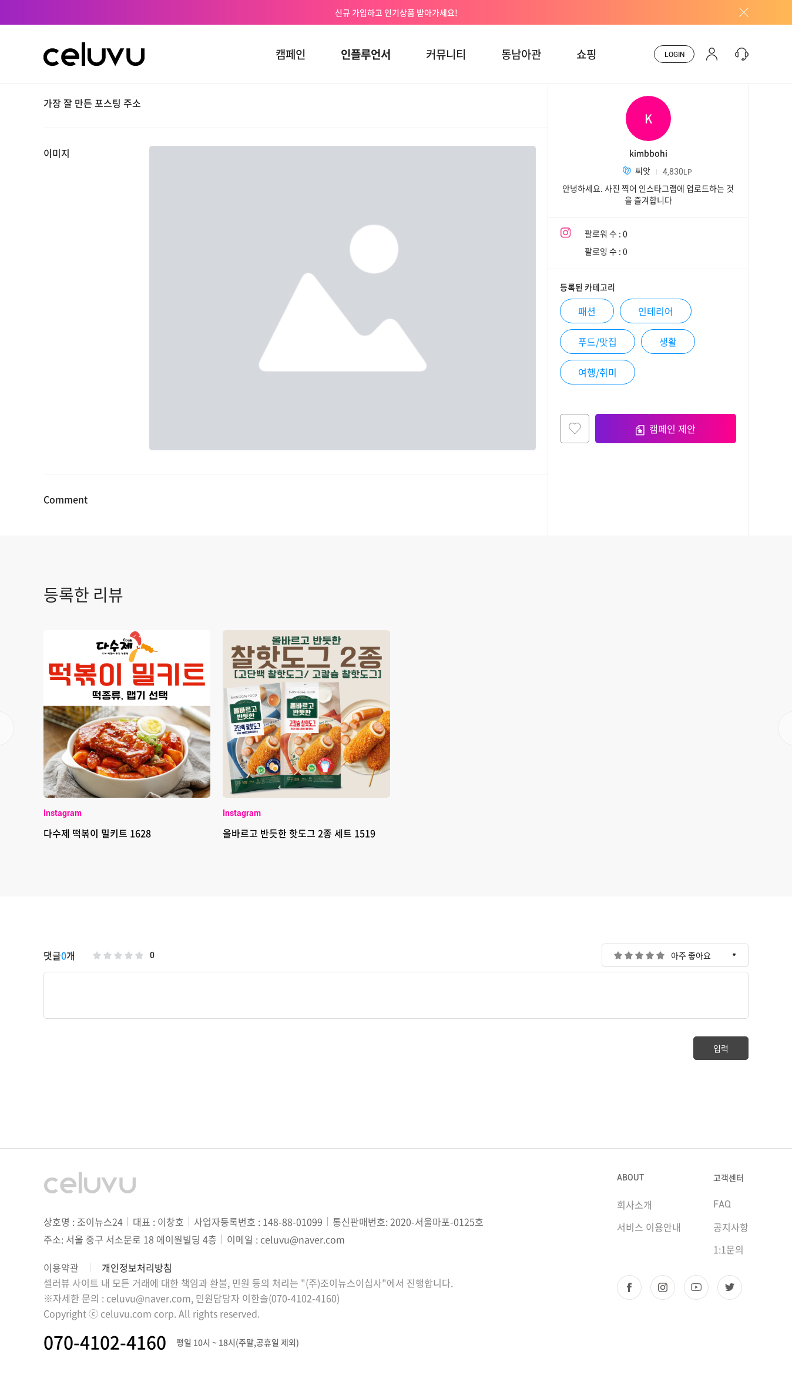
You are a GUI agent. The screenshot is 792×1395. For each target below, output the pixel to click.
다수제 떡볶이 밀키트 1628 (97, 833)
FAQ (722, 1204)
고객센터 (728, 1177)
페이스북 (629, 1287)
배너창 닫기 (740, 12)
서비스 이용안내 (649, 1227)
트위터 (729, 1287)
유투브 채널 (696, 1287)
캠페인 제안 (666, 428)
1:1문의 (728, 1249)
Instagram (62, 813)
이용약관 (61, 1267)
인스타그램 (662, 1287)
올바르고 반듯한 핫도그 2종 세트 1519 (299, 833)
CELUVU (62, 32)
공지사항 (731, 1227)
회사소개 (634, 1204)
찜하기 (574, 428)
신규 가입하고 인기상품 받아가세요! (396, 12)
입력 (721, 1048)
